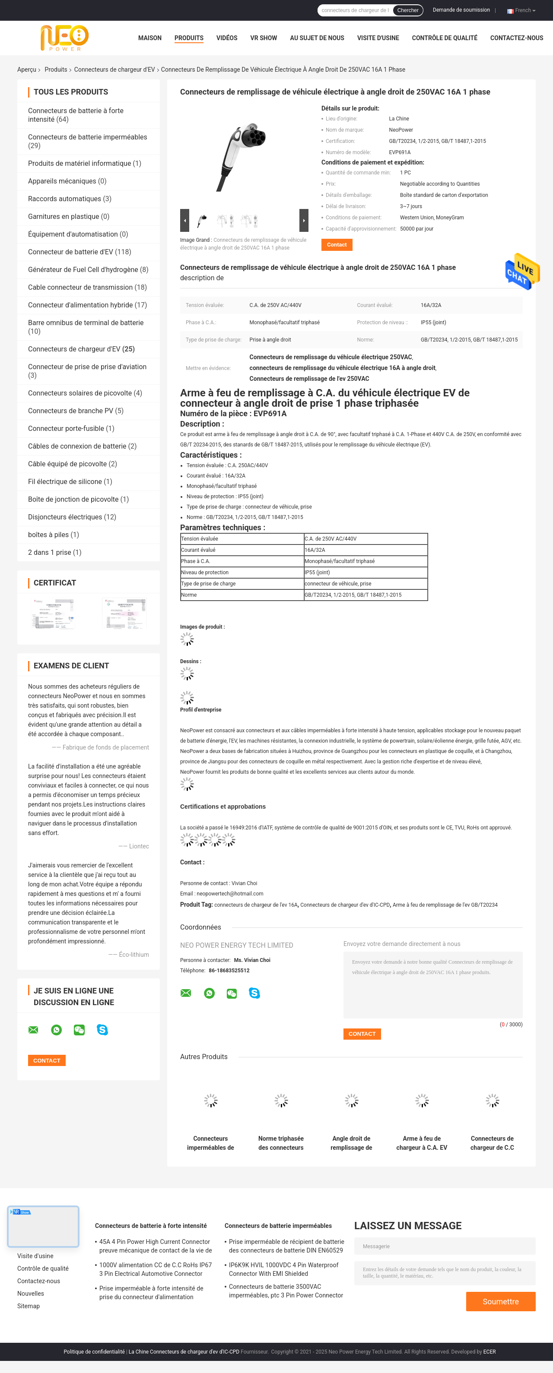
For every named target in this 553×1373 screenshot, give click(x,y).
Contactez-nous (516, 38)
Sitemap (28, 1306)
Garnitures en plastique (63, 216)
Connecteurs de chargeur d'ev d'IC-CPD (345, 905)
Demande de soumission (461, 10)
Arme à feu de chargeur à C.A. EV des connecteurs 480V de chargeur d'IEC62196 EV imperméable (422, 1143)
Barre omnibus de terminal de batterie (86, 323)
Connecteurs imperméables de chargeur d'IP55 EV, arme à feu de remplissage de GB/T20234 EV (210, 1143)
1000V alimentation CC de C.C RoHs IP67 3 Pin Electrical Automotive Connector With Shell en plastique (155, 1271)
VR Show (264, 38)
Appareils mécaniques (62, 181)
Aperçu (26, 69)
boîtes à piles (48, 535)
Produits (189, 38)
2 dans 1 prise (49, 552)
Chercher (408, 10)
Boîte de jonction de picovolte (73, 499)
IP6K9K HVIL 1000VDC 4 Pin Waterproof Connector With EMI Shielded (284, 1269)
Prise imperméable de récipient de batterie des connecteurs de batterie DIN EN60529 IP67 (286, 1247)
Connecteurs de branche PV (70, 411)
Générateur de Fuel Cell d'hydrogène (83, 270)
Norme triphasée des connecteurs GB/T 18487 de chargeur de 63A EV (281, 1143)
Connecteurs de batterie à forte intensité (151, 1225)
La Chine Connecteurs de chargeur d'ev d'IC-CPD (184, 1352)
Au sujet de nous (317, 38)
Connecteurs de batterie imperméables (87, 137)
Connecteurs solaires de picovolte (80, 393)
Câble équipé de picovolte (67, 464)
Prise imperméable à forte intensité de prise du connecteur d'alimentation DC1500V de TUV (151, 1294)
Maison (150, 38)
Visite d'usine (378, 38)
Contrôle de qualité (444, 38)
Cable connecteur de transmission (80, 287)
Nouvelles (30, 1293)
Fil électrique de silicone (65, 482)
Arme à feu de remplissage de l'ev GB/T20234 (445, 905)
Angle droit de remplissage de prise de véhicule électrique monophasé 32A (351, 1143)
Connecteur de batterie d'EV (70, 252)
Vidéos (227, 38)
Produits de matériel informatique (79, 163)
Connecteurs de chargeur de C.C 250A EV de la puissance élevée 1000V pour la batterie (492, 1143)
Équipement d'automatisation (73, 234)
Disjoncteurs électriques (65, 517)
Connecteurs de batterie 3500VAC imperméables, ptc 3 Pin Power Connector (286, 1291)
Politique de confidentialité (94, 1352)
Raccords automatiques (64, 199)
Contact (337, 244)
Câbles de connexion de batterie (77, 446)
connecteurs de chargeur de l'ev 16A (256, 905)
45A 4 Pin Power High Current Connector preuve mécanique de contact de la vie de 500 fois (155, 1247)
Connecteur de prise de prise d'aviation (87, 367)
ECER (489, 1352)
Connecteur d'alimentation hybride (80, 305)
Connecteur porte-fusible (66, 428)
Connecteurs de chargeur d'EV (114, 69)
